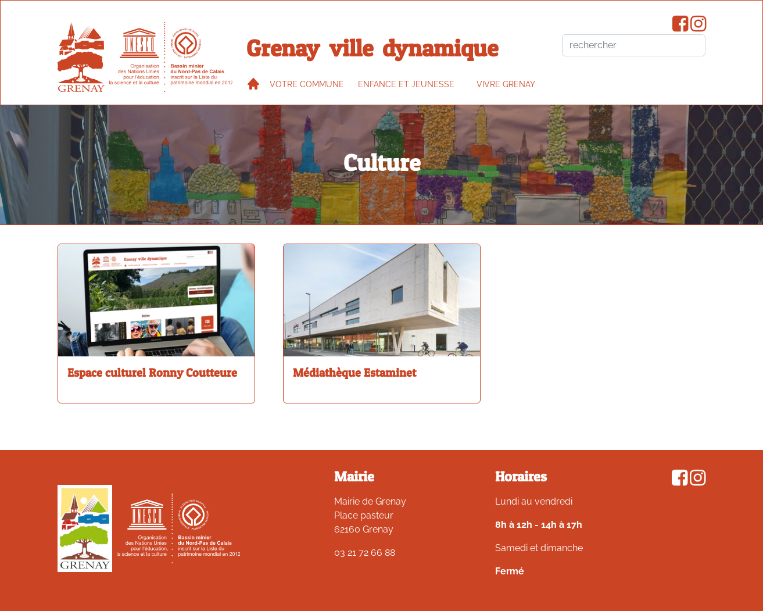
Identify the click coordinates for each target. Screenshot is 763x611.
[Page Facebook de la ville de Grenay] (680, 27)
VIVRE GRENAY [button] (506, 84)
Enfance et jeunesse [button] (406, 84)
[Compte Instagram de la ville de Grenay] (698, 27)
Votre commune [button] (307, 84)
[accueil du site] (81, 57)
